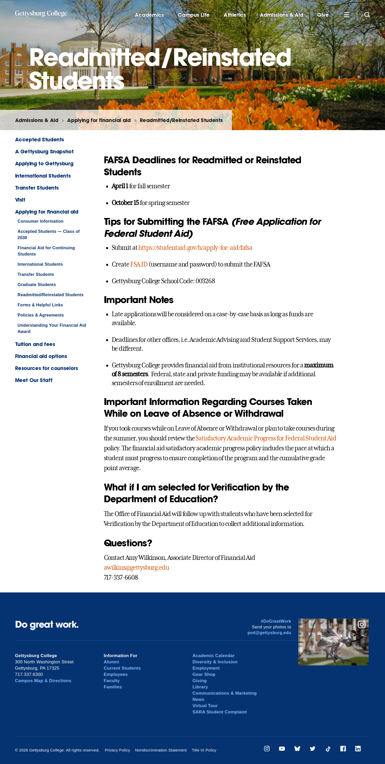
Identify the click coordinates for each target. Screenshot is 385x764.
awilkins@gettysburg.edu (136, 567)
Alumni (111, 661)
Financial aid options (41, 356)
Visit (20, 199)
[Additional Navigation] (347, 14)
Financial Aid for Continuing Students (46, 251)
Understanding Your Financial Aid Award (52, 328)
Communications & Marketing (224, 693)
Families (113, 686)
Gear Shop (203, 674)
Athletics (235, 15)
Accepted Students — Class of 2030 (49, 234)
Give (323, 15)
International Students (43, 175)
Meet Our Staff (34, 380)
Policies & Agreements (41, 315)
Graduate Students (37, 284)
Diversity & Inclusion (215, 661)
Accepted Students (39, 139)
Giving (199, 680)
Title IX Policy (204, 750)
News (198, 699)
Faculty (112, 680)
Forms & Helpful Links (40, 305)
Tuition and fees (35, 344)
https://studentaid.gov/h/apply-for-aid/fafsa (195, 247)
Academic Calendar (213, 655)
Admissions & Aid (281, 15)
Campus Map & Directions (43, 680)
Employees (116, 674)
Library (200, 686)
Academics (149, 15)
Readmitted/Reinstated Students (181, 120)
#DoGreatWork (276, 621)
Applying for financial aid (98, 120)
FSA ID (139, 264)
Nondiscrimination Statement (161, 750)
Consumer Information (41, 221)
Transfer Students (37, 187)
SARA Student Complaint (219, 712)
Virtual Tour (205, 705)
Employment (206, 668)
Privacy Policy (117, 750)
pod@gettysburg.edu (269, 632)
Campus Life (194, 15)
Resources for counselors (46, 368)
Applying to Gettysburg (44, 163)
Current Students (122, 668)
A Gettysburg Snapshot (44, 151)
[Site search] (367, 14)
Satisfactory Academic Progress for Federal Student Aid (265, 438)
